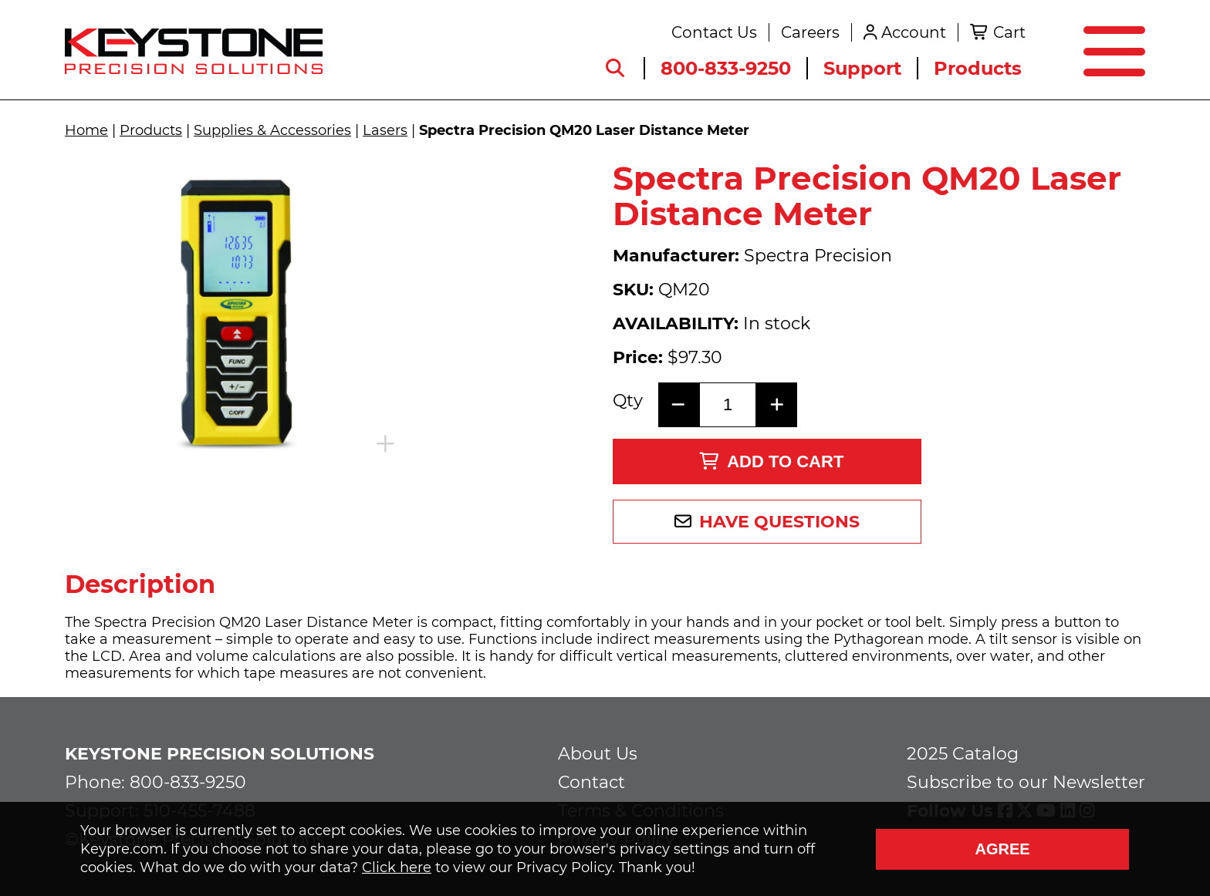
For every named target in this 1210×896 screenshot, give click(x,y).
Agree (1002, 848)
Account (913, 32)
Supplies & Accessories (272, 130)
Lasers (385, 130)
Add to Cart (771, 461)
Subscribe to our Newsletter (1026, 782)
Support (862, 68)
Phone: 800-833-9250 (155, 782)
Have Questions (779, 521)
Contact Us (714, 32)
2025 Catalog (963, 753)
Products (978, 68)
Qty (628, 401)
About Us (597, 753)
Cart (1009, 32)
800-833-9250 (726, 68)
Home (86, 130)
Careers (810, 32)
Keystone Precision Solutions (219, 753)
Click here (396, 867)
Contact (591, 782)
